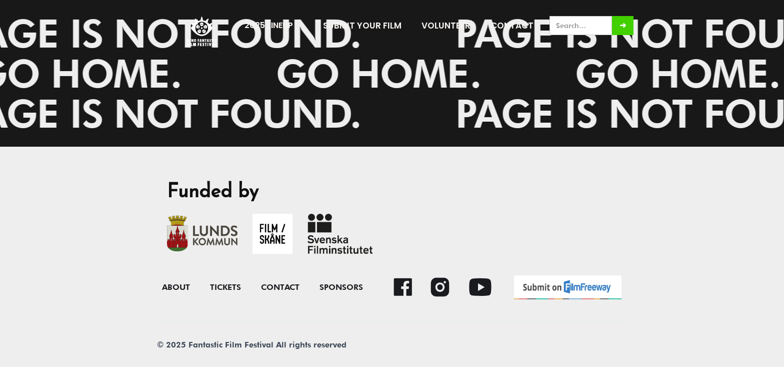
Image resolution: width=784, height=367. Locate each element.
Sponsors (341, 287)
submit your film (362, 26)
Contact (512, 26)
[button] (273, 26)
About (176, 287)
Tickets (225, 287)
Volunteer (446, 26)
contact (280, 287)
